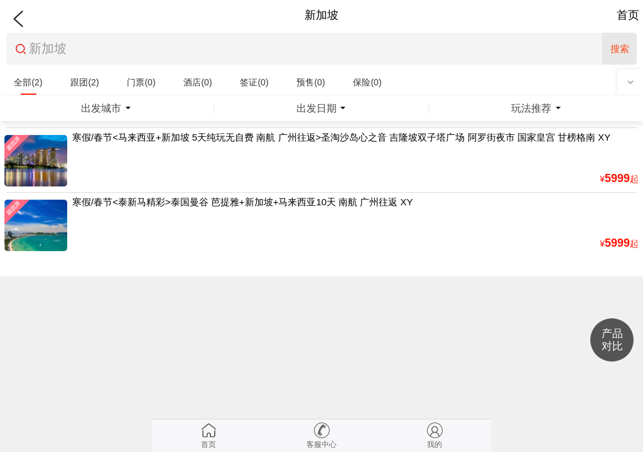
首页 (628, 15)
